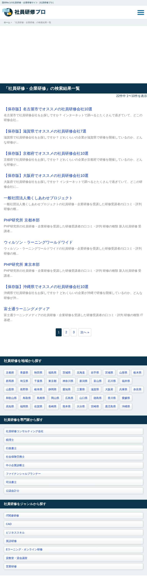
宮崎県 (95, 406)
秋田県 (38, 372)
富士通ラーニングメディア (27, 309)
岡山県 (55, 397)
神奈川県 (68, 380)
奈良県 (137, 389)
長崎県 (52, 406)
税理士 (10, 439)
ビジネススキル (15, 532)
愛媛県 (126, 397)
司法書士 (11, 482)
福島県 (52, 372)
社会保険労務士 (15, 456)
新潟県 (83, 380)
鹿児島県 (110, 406)
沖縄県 (126, 406)
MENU (140, 12)
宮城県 (109, 372)
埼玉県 (24, 380)
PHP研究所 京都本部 (22, 220)
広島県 (69, 397)
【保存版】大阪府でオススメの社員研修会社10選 (46, 175)
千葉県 (38, 380)
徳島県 (98, 397)
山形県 (123, 372)
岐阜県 (38, 389)
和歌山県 (11, 397)
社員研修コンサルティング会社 (24, 431)
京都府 (10, 372)
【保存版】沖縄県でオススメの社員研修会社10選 (46, 287)
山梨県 (10, 389)
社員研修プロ (24, 12)
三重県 (81, 389)
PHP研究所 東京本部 (22, 264)
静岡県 (52, 389)
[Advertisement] (73, 54)
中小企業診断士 (15, 465)
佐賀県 (38, 406)
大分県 (81, 406)
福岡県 (24, 406)
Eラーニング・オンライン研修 (24, 549)
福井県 (126, 380)
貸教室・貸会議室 (16, 558)
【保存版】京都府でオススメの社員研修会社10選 (46, 153)
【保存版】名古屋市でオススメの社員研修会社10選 (48, 109)
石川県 (112, 380)
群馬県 (10, 380)
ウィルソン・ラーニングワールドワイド (38, 242)
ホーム (7, 22)
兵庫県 (123, 389)
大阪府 (109, 389)
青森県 (24, 372)
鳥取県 (27, 397)
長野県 (24, 389)
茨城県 (67, 372)
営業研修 (11, 566)
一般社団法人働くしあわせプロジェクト (38, 198)
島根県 (41, 397)
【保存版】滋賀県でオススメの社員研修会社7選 (45, 131)
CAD (9, 523)
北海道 (81, 372)
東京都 (52, 380)
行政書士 (11, 448)
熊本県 (67, 406)
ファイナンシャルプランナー (23, 473)
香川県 (112, 397)
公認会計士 (12, 490)
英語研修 (11, 541)
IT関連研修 (12, 515)
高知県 (10, 406)
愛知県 (67, 389)
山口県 (83, 397)
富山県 (98, 380)
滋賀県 (95, 389)
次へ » (84, 332)
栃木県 (137, 372)
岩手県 (95, 372)
